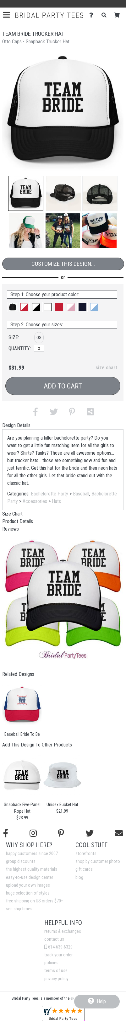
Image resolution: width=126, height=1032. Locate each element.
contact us (54, 939)
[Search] (105, 15)
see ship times (19, 909)
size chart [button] (106, 368)
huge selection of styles (28, 893)
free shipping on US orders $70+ (34, 901)
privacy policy (56, 978)
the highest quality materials (31, 869)
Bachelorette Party (49, 494)
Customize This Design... (63, 263)
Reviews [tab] (10, 529)
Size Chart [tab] (12, 514)
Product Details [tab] (17, 521)
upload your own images (28, 885)
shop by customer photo (97, 861)
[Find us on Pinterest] (61, 833)
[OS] (39, 348)
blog (79, 877)
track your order (58, 955)
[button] (25, 193)
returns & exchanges (62, 931)
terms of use (56, 970)
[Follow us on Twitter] (89, 833)
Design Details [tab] (16, 425)
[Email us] (119, 833)
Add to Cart (63, 386)
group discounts (21, 861)
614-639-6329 (58, 947)
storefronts (85, 853)
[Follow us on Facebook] (5, 833)
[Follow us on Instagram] (33, 833)
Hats (56, 501)
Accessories (35, 501)
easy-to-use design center (29, 877)
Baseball (81, 494)
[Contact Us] (92, 15)
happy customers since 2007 (32, 853)
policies (51, 962)
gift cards (84, 869)
